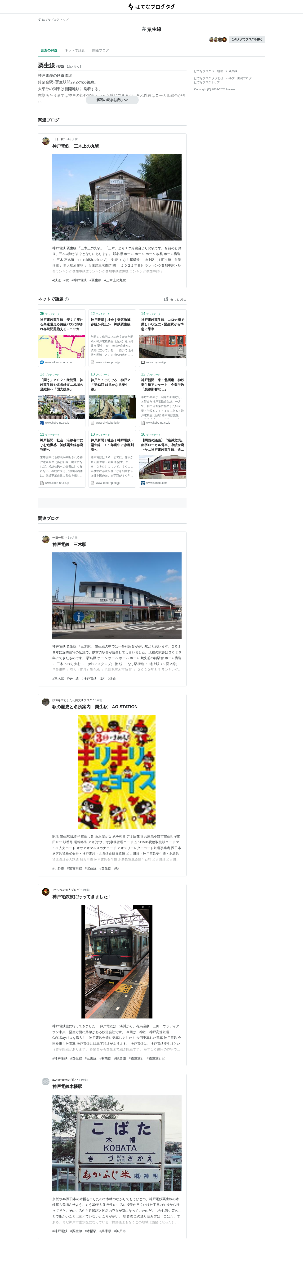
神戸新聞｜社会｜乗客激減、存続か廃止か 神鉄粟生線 (112, 322)
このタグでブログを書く (247, 39)
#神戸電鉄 (79, 280)
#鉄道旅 (120, 1058)
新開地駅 (72, 89)
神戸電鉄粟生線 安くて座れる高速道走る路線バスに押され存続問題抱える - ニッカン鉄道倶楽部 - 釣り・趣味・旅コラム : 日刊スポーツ (61, 325)
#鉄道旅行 (136, 1058)
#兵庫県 (105, 1231)
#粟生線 (95, 280)
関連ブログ (100, 50)
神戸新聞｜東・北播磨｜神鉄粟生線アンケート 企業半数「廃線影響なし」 (162, 384)
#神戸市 (120, 1231)
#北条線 (91, 868)
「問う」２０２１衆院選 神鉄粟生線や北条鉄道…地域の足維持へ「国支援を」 (61, 384)
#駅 (66, 280)
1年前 (98, 700)
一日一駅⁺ (58, 139)
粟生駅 (61, 82)
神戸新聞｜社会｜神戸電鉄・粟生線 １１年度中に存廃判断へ (112, 444)
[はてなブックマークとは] (67, 299)
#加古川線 (74, 868)
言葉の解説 (49, 50)
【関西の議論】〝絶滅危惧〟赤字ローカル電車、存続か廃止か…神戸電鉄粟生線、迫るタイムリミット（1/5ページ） (162, 445)
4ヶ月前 (72, 139)
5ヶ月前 (72, 537)
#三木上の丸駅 (115, 280)
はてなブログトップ (207, 82)
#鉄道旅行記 (156, 1058)
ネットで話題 (75, 50)
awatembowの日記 (64, 1080)
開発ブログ (244, 78)
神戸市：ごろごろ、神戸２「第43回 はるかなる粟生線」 (110, 384)
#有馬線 (105, 1058)
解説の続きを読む (112, 100)
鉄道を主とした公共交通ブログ (72, 700)
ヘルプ (230, 78)
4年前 (86, 890)
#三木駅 (58, 678)
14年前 (83, 1080)
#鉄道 (56, 280)
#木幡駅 (91, 1231)
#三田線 (91, 1058)
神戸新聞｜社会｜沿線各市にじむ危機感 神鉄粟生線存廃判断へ (61, 444)
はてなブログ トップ (53, 19)
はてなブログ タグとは (208, 78)
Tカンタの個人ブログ (66, 890)
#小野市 (58, 868)
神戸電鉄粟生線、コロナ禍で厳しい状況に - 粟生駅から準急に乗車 (162, 324)
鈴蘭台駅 (45, 82)
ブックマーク (49, 314)
